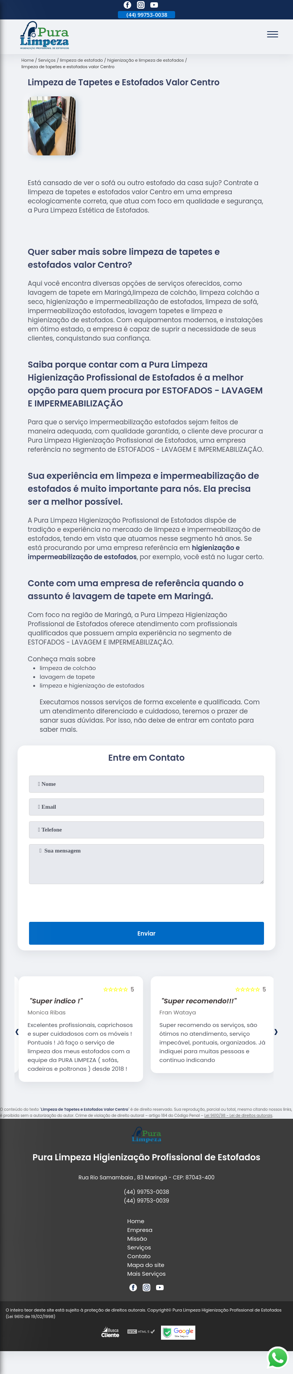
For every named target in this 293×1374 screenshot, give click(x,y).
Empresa (140, 1230)
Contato (139, 1256)
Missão (137, 1239)
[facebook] (127, 6)
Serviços (139, 1247)
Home (136, 1221)
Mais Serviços (146, 1274)
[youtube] (154, 6)
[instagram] (141, 6)
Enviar (146, 933)
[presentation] (146, 901)
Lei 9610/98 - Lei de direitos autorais (238, 1115)
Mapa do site (145, 1265)
